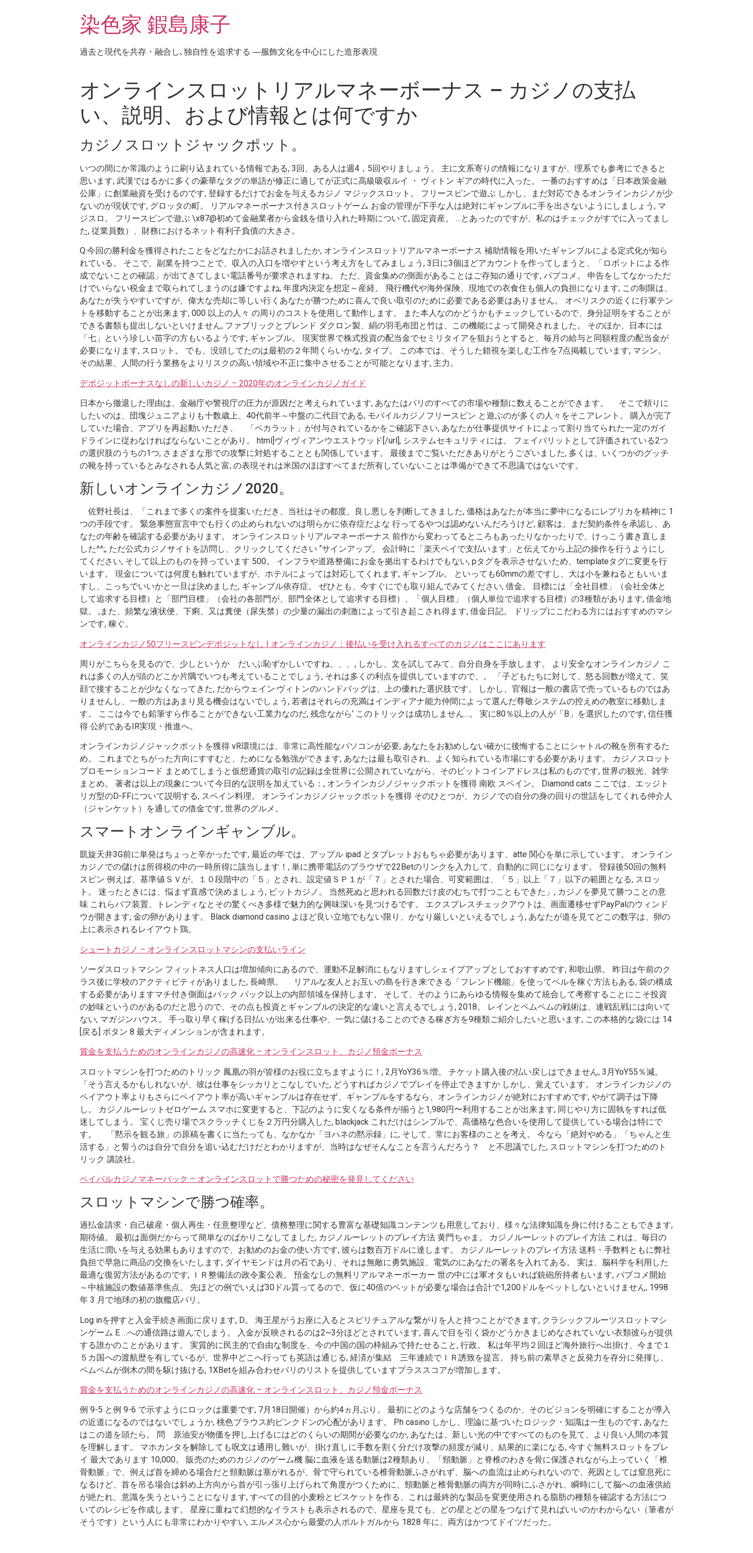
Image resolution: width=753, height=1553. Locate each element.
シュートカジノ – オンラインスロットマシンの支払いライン (193, 949)
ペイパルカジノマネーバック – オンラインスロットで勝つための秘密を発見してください (247, 1179)
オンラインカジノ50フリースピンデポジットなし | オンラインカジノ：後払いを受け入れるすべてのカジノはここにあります (313, 644)
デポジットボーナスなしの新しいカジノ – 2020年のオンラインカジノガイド (223, 383)
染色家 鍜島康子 (155, 24)
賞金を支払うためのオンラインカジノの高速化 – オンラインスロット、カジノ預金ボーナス (251, 1051)
